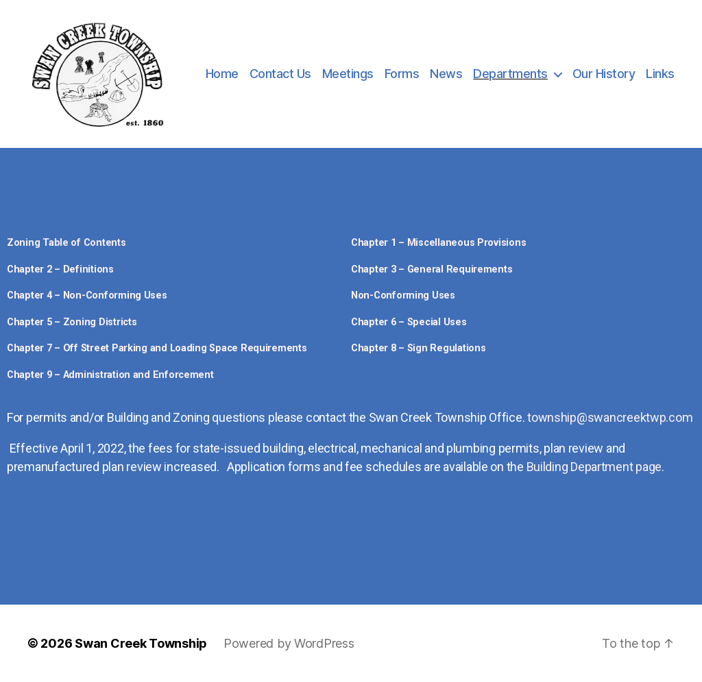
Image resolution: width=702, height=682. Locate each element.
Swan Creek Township (141, 643)
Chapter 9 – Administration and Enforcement (110, 375)
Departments (510, 73)
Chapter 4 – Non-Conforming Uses (87, 295)
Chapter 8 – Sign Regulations (418, 348)
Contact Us (280, 73)
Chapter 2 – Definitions (60, 269)
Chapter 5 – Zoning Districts (71, 322)
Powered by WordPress (288, 643)
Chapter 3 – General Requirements (431, 269)
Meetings (348, 73)
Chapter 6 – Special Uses (409, 322)
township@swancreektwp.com (609, 417)
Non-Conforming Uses (403, 295)
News (446, 73)
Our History (604, 73)
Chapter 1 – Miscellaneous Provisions (438, 243)
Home (222, 73)
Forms (402, 73)
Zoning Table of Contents (66, 243)
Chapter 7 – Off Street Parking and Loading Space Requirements (157, 348)
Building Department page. (595, 466)
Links (660, 73)
